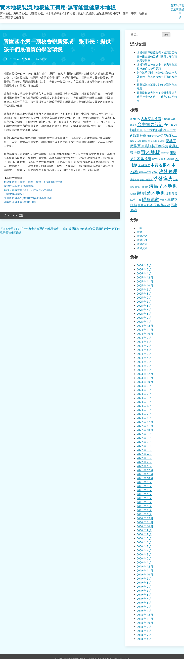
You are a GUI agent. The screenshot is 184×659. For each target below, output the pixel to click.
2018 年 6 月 (144, 639)
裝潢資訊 (142, 248)
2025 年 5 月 (144, 305)
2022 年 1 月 (144, 466)
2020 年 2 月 (144, 558)
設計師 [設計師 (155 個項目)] (133, 193)
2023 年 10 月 (145, 382)
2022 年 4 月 (144, 454)
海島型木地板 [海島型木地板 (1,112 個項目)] (163, 185)
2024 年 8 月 (144, 342)
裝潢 (177, 7)
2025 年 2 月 (144, 317)
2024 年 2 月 (144, 366)
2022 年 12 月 (145, 422)
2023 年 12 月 (145, 374)
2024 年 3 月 (144, 362)
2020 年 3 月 (144, 554)
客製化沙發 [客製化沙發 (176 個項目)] (135, 141)
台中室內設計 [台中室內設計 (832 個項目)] (150, 124)
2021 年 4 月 (144, 502)
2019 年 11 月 (145, 570)
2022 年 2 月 (144, 462)
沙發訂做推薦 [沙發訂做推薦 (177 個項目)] (141, 186)
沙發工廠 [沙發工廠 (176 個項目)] (134, 179)
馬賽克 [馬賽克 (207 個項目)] (163, 200)
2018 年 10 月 (145, 623)
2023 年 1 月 (144, 418)
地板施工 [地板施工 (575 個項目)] (169, 135)
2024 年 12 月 (145, 325)
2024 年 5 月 (144, 354)
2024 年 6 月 (144, 350)
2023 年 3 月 (144, 410)
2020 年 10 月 (145, 526)
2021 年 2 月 (144, 510)
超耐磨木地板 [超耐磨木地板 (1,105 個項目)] (151, 193)
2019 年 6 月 (144, 590)
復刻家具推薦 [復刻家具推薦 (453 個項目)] (140, 158)
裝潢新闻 (142, 240)
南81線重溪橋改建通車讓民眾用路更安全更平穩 (91, 228)
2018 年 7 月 (144, 635)
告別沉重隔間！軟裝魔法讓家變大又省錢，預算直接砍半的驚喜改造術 (157, 76)
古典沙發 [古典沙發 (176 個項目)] (166, 119)
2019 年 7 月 (144, 586)
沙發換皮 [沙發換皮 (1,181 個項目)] (163, 178)
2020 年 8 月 (144, 534)
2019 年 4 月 (144, 598)
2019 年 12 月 (145, 566)
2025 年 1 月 (144, 321)
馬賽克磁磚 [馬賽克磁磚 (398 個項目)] (161, 205)
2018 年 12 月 (145, 615)
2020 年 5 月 (144, 546)
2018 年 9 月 (144, 627)
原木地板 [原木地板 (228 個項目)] (135, 119)
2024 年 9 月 (144, 338)
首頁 (172, 7)
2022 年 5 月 (144, 450)
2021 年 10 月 (145, 478)
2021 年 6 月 (144, 494)
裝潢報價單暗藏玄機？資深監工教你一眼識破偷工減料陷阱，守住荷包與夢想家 (157, 56)
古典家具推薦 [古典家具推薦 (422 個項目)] (151, 118)
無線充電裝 (12, 190)
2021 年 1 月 (144, 514)
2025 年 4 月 (144, 309)
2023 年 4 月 (144, 406)
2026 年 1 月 (144, 273)
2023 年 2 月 (144, 414)
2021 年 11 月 (145, 474)
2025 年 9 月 (144, 289)
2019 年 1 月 (144, 611)
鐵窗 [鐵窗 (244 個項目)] (168, 193)
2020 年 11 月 (145, 522)
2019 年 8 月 (144, 582)
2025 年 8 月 (144, 293)
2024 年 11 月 (145, 330)
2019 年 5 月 (144, 594)
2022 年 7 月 (144, 442)
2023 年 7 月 (144, 394)
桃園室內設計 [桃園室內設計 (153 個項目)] (145, 172)
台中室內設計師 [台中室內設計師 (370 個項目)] (155, 130)
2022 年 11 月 (145, 426)
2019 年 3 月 (144, 602)
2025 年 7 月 (144, 297)
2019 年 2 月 (144, 606)
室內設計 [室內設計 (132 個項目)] (161, 141)
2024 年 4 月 (144, 358)
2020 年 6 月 (144, 542)
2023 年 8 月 (144, 390)
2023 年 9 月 (144, 386)
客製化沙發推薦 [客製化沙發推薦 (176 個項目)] (149, 141)
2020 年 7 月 (144, 538)
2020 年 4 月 (144, 550)
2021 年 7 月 (144, 490)
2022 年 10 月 (145, 430)
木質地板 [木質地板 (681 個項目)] (159, 164)
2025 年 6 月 (144, 301)
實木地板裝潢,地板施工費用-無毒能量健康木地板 (58, 7)
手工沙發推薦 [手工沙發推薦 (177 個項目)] (167, 159)
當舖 (182, 7)
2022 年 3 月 (144, 458)
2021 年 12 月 (145, 470)
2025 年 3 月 (144, 313)
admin (43, 59)
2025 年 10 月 (145, 285)
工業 (174, 7)
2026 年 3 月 (144, 265)
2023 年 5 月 (144, 402)
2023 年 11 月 (145, 378)
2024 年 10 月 (145, 334)
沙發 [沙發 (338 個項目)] (155, 172)
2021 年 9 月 (144, 482)
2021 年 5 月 (144, 498)
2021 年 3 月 (144, 506)
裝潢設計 (142, 244)
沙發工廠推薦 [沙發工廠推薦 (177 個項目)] (146, 179)
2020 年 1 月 (144, 562)
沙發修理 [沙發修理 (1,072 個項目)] (168, 171)
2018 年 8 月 (144, 631)
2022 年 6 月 (144, 446)
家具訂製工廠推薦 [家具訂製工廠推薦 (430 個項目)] (154, 146)
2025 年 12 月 (145, 277)
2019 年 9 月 (144, 578)
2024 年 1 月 (144, 370)
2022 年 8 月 (144, 438)
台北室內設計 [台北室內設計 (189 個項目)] (154, 135)
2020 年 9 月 (144, 530)
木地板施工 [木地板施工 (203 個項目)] (144, 165)
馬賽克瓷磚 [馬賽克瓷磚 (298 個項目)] (145, 205)
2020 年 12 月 (145, 518)
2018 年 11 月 (145, 619)
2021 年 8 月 (144, 486)
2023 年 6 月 (144, 398)
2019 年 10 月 (145, 574)
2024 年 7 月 (144, 346)
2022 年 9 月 (144, 434)
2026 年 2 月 (144, 269)
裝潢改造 (142, 236)
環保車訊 (180, 11)
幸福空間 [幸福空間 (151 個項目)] (165, 153)
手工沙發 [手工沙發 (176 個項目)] (156, 159)
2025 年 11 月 (145, 281)
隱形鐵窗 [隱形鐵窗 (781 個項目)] (150, 199)
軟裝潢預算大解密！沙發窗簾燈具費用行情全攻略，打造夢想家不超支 (157, 97)
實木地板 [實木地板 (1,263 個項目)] (150, 152)
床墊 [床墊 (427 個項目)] (173, 152)
